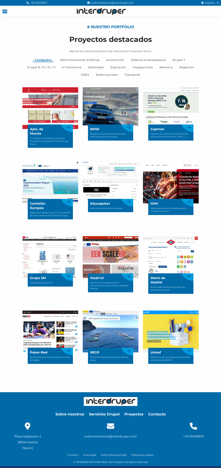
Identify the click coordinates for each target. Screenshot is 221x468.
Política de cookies (142, 455)
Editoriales (96, 67)
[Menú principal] (4, 11)
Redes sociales (107, 74)
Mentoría (166, 67)
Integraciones (143, 67)
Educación (118, 67)
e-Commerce (72, 67)
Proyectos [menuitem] (133, 414)
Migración (186, 67)
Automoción (115, 59)
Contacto (73, 455)
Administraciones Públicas (80, 59)
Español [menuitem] (210, 2)
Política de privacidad (114, 455)
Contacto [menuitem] (157, 414)
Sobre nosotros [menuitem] (69, 414)
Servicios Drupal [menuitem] (104, 414)
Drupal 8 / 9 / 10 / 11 (41, 67)
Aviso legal (89, 455)
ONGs (85, 74)
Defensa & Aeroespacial (148, 59)
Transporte (132, 74)
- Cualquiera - (43, 59)
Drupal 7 (179, 59)
